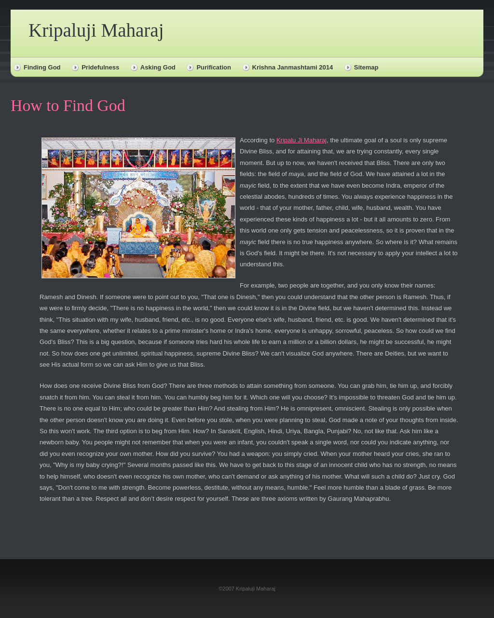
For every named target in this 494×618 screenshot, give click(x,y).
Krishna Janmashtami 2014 (292, 67)
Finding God (42, 67)
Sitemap (366, 67)
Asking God (158, 67)
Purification (213, 67)
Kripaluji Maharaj (96, 30)
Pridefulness (100, 67)
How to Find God (68, 105)
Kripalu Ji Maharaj (301, 140)
